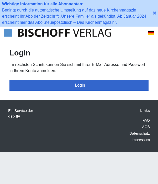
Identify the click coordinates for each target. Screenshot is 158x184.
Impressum (141, 140)
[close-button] (154, 13)
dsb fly (14, 116)
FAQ (146, 120)
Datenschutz (139, 133)
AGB (146, 127)
